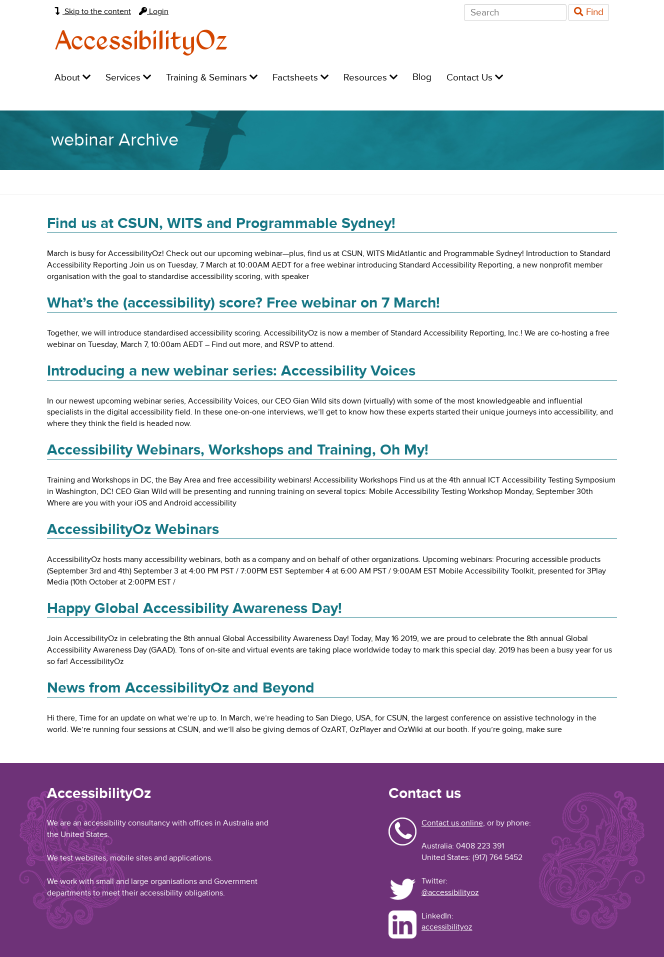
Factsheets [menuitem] (300, 78)
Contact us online (452, 823)
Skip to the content (92, 11)
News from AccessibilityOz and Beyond (180, 687)
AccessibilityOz (141, 42)
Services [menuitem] (128, 78)
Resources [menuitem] (371, 78)
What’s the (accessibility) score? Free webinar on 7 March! (243, 303)
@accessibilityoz (450, 893)
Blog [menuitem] (422, 77)
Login (153, 11)
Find (589, 12)
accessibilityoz (447, 927)
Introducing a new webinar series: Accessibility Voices (231, 371)
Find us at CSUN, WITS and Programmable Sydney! (221, 223)
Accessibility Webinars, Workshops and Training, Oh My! (237, 449)
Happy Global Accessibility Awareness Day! (194, 608)
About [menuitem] (72, 78)
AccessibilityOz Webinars (133, 529)
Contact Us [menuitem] (474, 78)
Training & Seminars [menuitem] (212, 78)
